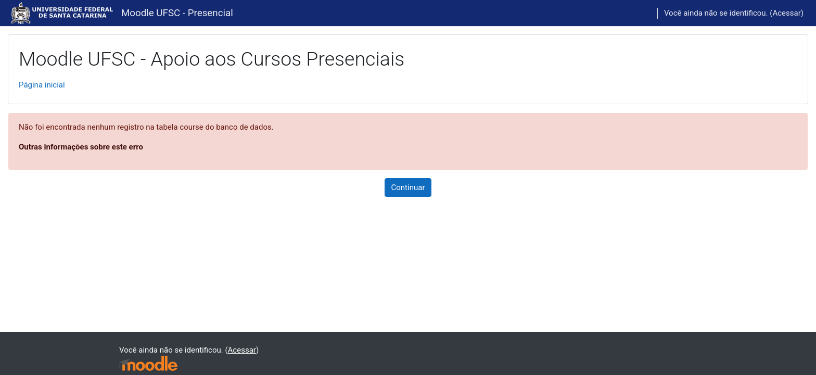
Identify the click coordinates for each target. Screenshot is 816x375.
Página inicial (42, 85)
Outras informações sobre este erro (81, 147)
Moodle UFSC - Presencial (177, 13)
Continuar (408, 187)
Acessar (786, 13)
